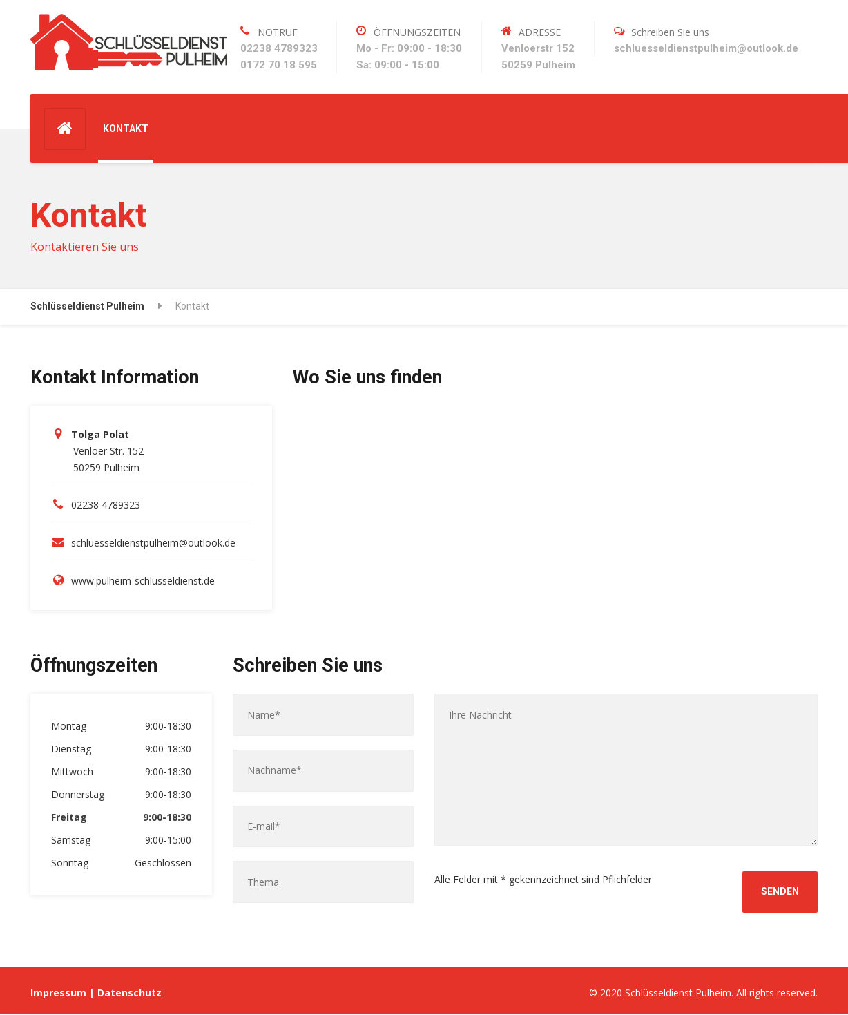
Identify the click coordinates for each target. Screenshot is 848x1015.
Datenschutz (129, 993)
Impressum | (63, 993)
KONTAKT (125, 128)
